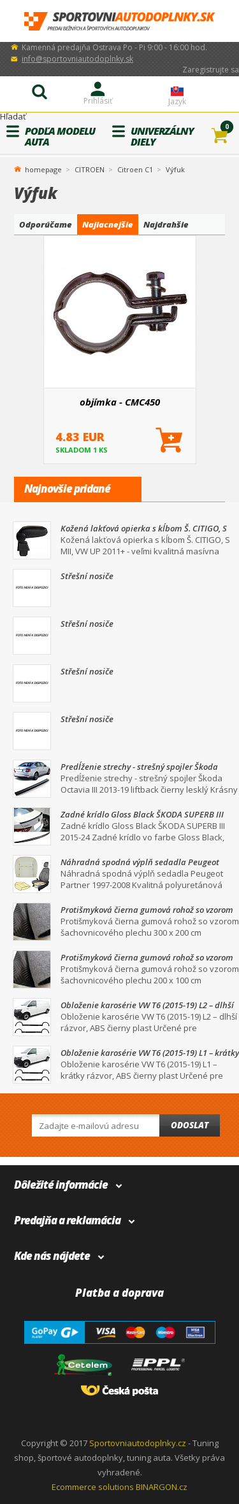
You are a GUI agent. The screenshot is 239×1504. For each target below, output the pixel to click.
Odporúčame (45, 224)
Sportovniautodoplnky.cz (137, 1443)
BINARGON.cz (161, 1487)
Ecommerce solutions (93, 1487)
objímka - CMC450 (120, 401)
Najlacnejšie (107, 224)
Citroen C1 (135, 169)
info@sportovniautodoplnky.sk (77, 58)
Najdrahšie (166, 224)
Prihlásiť (97, 100)
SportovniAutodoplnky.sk (119, 21)
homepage (43, 168)
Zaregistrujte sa (210, 69)
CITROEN (90, 169)
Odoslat (189, 1125)
